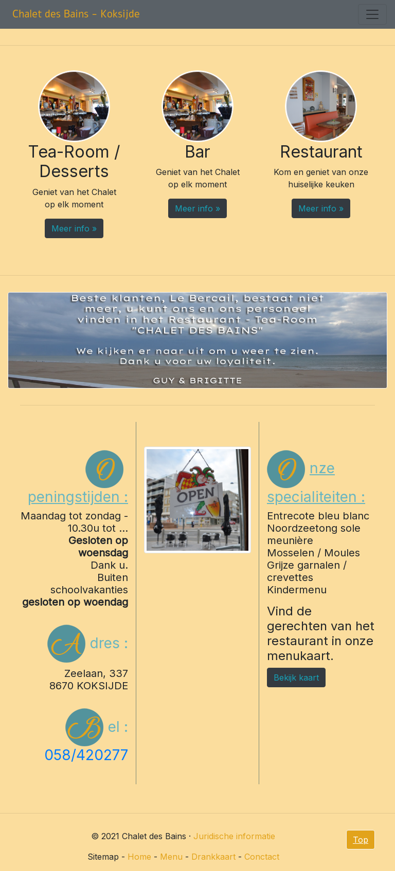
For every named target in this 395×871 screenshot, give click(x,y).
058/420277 (86, 755)
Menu (171, 856)
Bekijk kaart (296, 677)
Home (139, 856)
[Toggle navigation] (372, 14)
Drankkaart (213, 856)
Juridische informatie (234, 836)
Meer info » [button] (74, 228)
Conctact (261, 856)
